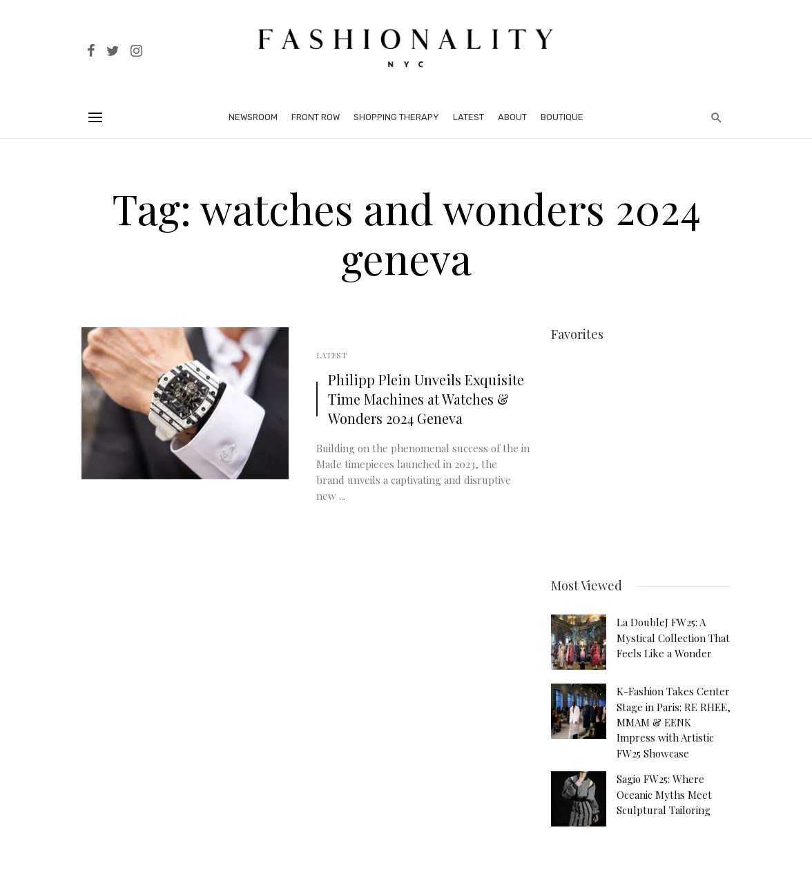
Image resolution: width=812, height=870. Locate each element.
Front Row (315, 117)
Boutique (562, 117)
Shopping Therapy (396, 117)
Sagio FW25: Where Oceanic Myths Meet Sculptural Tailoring (664, 789)
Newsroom (253, 117)
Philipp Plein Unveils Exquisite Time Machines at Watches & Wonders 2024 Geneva (426, 398)
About (512, 117)
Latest (468, 117)
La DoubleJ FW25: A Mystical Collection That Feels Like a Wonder (673, 632)
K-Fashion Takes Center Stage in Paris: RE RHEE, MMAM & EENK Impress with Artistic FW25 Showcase (674, 717)
